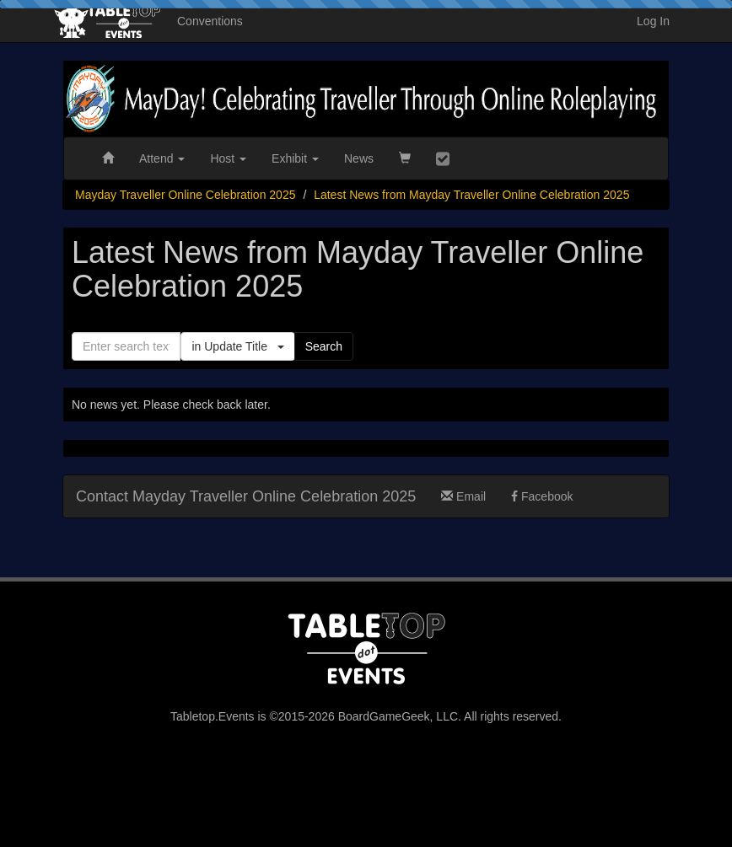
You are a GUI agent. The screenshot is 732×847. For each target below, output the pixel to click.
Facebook (542, 496)
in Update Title (237, 346)
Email (463, 496)
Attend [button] (162, 158)
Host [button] (228, 158)
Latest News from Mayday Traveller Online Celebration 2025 (471, 194)
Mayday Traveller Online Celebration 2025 (185, 194)
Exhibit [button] (295, 158)
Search (323, 346)
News (359, 158)
